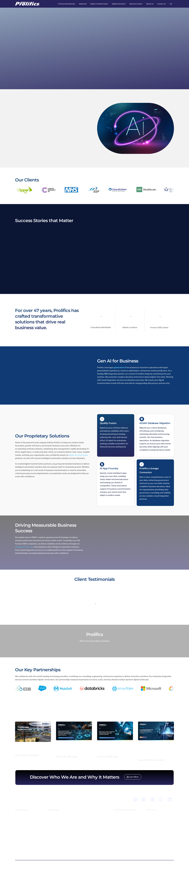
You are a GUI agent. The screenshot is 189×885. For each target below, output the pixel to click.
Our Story (150, 815)
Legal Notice (98, 864)
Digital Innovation (119, 4)
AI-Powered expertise (66, 4)
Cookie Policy (84, 864)
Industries (83, 4)
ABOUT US (151, 809)
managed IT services (24, 546)
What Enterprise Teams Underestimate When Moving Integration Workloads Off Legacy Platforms (74, 747)
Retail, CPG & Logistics (57, 834)
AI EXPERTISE (21, 809)
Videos (116, 824)
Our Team (150, 818)
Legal (50, 831)
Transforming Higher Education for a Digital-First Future (31, 747)
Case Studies (118, 815)
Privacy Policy (69, 864)
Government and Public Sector (60, 821)
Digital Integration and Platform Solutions (27, 839)
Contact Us (161, 4)
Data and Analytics (22, 832)
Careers (149, 812)
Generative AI (20, 843)
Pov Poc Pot (85, 815)
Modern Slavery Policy (116, 864)
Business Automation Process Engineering (26, 821)
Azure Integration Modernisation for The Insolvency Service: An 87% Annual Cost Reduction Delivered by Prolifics (154, 749)
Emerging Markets (55, 815)
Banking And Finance (56, 812)
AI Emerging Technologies (25, 812)
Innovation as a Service (90, 812)
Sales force (19, 853)
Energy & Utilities (54, 818)
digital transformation (78, 455)
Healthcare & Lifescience (58, 824)
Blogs (115, 812)
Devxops (18, 835)
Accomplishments (153, 821)
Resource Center (135, 4)
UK (171, 4)
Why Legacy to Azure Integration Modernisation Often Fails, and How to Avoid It (114, 747)
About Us (150, 4)
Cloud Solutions (21, 829)
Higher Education (54, 828)
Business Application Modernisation (23, 816)
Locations (150, 824)
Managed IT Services (23, 847)
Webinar (116, 818)
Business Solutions (22, 825)
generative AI (120, 367)
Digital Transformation (99, 4)
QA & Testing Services (23, 850)
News (115, 821)
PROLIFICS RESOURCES (124, 809)
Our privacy (82, 872)
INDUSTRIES (53, 809)
